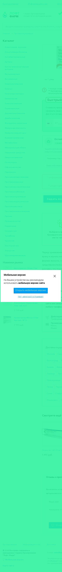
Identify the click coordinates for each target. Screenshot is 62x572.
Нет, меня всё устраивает (30, 296)
